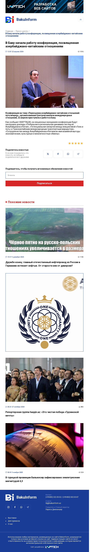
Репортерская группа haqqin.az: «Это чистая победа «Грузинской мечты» (42, 414)
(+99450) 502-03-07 (71, 497)
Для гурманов (14, 521)
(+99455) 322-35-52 (53, 497)
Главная (9, 31)
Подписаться (44, 183)
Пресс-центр (22, 31)
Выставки (12, 518)
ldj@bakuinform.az (53, 503)
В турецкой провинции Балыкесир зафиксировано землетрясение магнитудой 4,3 (43, 479)
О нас (10, 524)
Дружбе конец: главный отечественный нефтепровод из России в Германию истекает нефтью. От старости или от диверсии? (43, 264)
